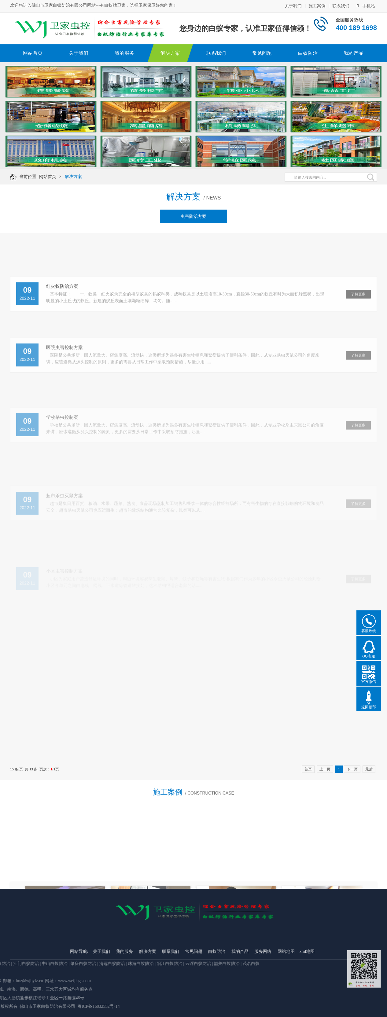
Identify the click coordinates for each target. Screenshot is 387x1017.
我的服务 (124, 53)
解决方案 (170, 53)
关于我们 (293, 5)
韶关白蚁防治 (49, 963)
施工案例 (317, 5)
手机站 (366, 5)
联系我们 (340, 5)
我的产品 (353, 53)
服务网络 (262, 997)
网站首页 (32, 53)
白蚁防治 (308, 53)
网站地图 (286, 997)
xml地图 (307, 997)
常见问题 (262, 53)
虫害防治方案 (193, 220)
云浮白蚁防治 (20, 963)
